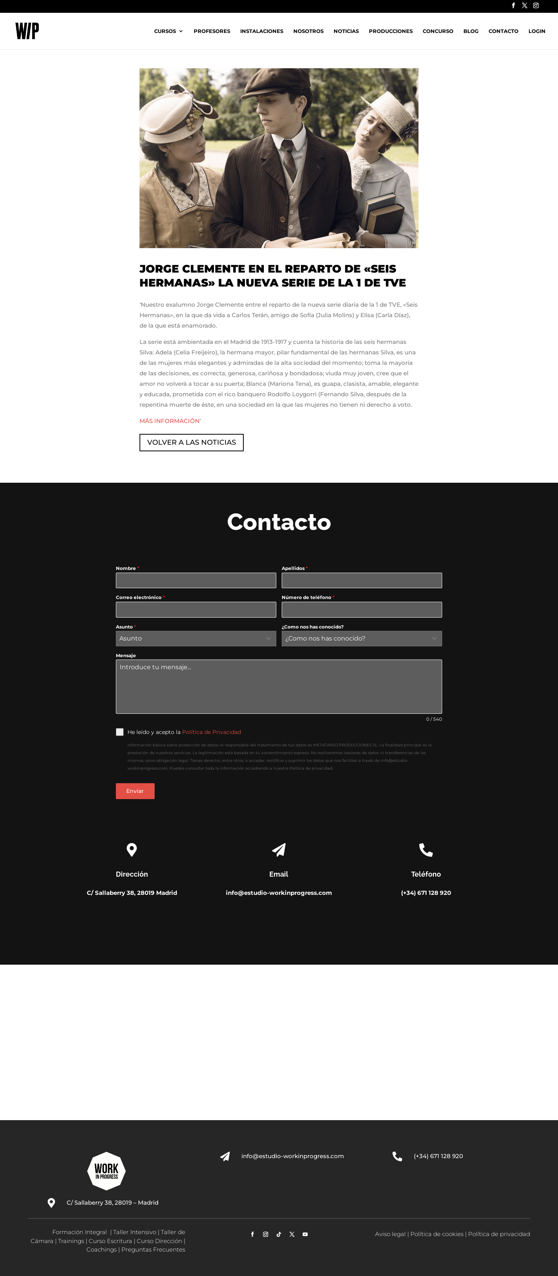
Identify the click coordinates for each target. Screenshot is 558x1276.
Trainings (71, 1241)
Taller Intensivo (134, 1232)
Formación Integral (80, 1232)
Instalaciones (261, 31)
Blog (471, 31)
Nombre (127, 568)
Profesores (212, 31)
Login (537, 31)
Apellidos (295, 568)
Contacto (503, 31)
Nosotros (308, 31)
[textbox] (188, 638)
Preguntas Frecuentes (153, 1249)
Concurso (438, 31)
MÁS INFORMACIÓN (170, 421)
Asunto (126, 627)
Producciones (391, 31)
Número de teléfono (308, 597)
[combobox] (196, 638)
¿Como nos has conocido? (313, 627)
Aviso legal (390, 1234)
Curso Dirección (159, 1241)
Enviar (135, 790)
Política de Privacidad (211, 732)
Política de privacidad (499, 1234)
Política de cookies (436, 1234)
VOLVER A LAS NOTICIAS (191, 442)
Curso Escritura (110, 1241)
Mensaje (126, 655)
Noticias (346, 31)
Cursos (165, 31)
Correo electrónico (140, 597)
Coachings (101, 1249)
